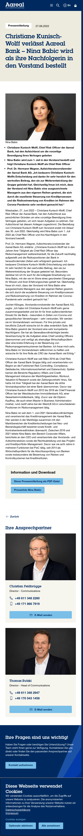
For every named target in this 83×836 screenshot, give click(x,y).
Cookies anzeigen (16, 819)
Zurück (12, 516)
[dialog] (41, 807)
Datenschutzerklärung (18, 809)
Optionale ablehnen (21, 826)
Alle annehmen (51, 826)
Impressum (12, 813)
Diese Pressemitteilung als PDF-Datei (37, 481)
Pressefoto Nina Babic (27, 490)
